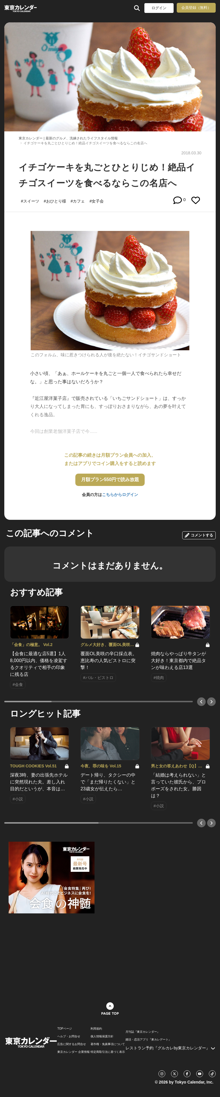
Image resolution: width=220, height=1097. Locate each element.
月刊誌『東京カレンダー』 (142, 1031)
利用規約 (96, 1028)
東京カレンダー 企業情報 (73, 1052)
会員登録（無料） (196, 7)
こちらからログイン (120, 494)
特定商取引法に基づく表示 (108, 1052)
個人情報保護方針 (102, 1036)
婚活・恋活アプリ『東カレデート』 (148, 1039)
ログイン (159, 8)
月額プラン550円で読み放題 (110, 479)
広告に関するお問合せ (71, 1044)
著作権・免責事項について (108, 1044)
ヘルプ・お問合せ (68, 1036)
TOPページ (64, 1028)
